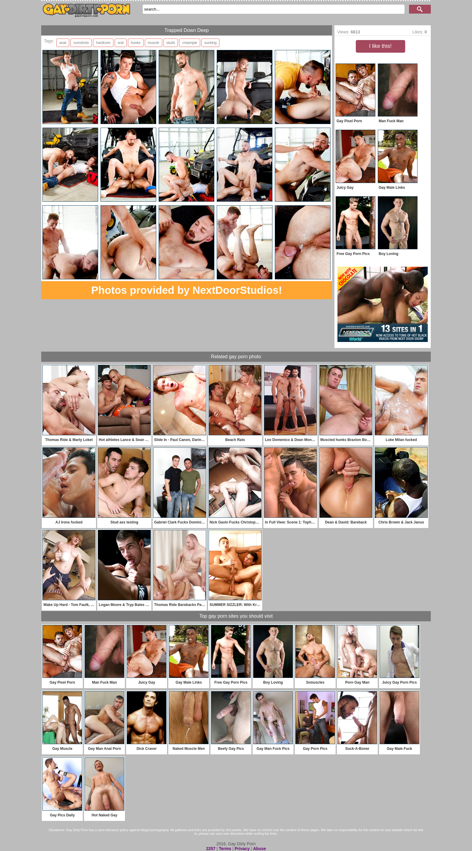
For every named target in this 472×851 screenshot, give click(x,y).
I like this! (380, 46)
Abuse (259, 848)
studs (170, 43)
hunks (136, 43)
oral (121, 43)
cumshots (81, 43)
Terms (225, 848)
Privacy (242, 848)
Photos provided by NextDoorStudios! (186, 290)
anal (62, 43)
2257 (210, 848)
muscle (153, 43)
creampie (189, 43)
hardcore (103, 43)
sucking (210, 43)
